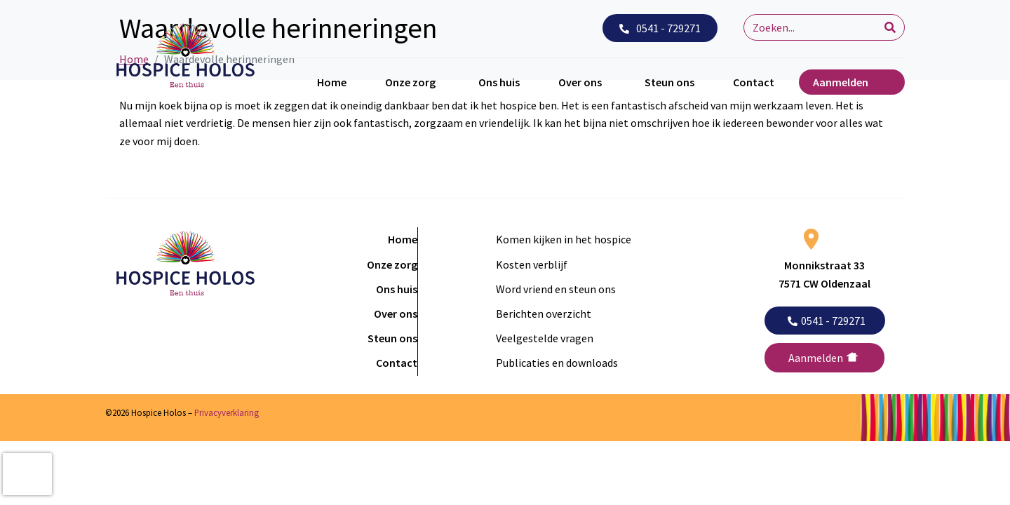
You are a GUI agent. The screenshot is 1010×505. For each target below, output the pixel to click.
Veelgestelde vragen (544, 338)
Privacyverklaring (226, 412)
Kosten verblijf (531, 264)
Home (331, 82)
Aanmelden (840, 82)
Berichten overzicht (543, 314)
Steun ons (669, 82)
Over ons (580, 82)
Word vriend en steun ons (556, 289)
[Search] (890, 27)
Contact (753, 82)
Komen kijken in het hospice (563, 239)
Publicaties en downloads (557, 363)
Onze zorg (410, 82)
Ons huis (499, 82)
